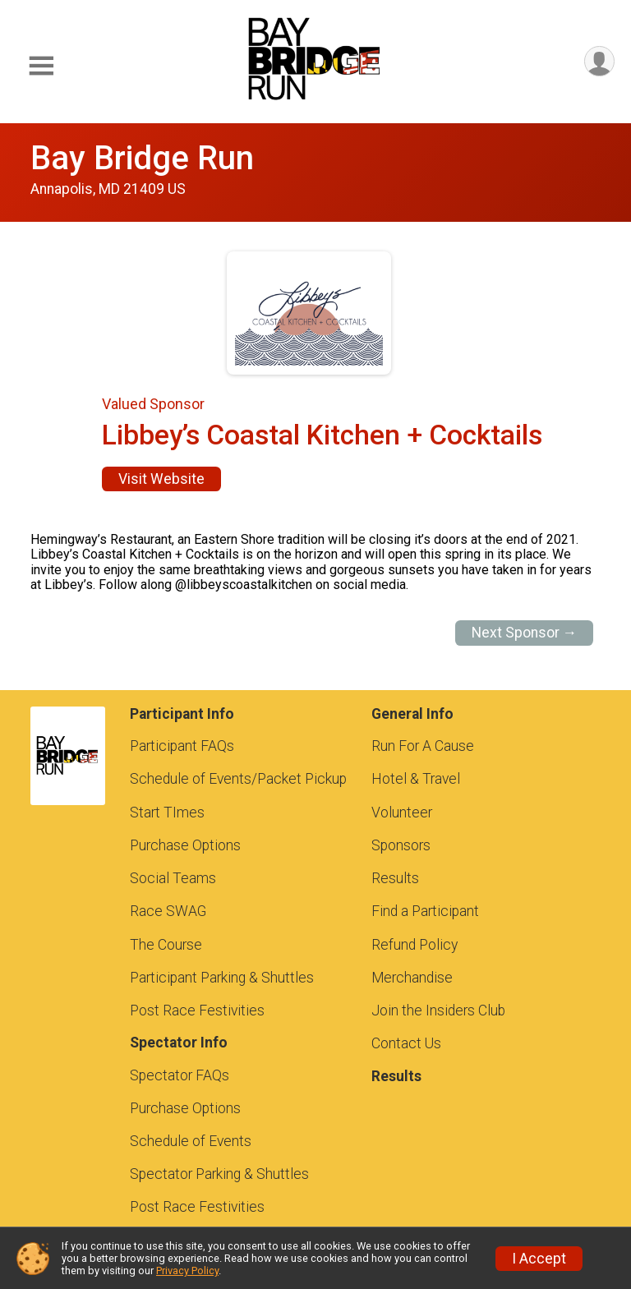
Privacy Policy (187, 1270)
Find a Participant (425, 911)
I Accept (539, 1258)
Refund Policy (414, 945)
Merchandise (412, 977)
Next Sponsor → (525, 632)
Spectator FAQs (179, 1075)
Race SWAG (168, 911)
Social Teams (173, 878)
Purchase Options (185, 845)
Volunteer (401, 812)
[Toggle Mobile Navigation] (41, 66)
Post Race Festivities (197, 1010)
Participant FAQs (182, 746)
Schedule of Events (190, 1141)
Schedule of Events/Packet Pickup (238, 779)
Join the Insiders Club (438, 1010)
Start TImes (167, 812)
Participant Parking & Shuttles (222, 977)
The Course (166, 945)
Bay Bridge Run (142, 158)
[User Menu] (599, 61)
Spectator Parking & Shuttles (219, 1174)
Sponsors (401, 845)
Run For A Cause (422, 746)
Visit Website (161, 479)
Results (395, 878)
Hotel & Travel (415, 779)
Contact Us (406, 1043)
